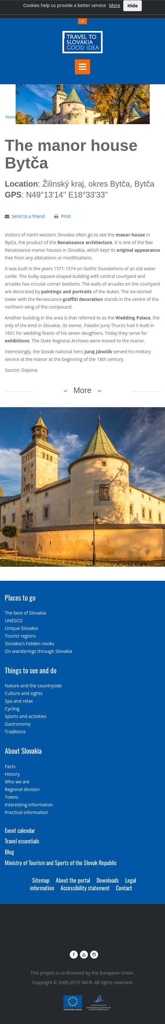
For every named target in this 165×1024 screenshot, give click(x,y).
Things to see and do (30, 670)
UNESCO (14, 620)
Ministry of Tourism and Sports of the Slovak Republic (61, 862)
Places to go (20, 597)
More (114, 5)
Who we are (17, 782)
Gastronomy (18, 724)
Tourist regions (20, 636)
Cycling (12, 709)
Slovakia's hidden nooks (29, 643)
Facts (10, 766)
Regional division (22, 789)
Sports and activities (26, 716)
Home (11, 117)
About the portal (73, 880)
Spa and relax (19, 701)
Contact (124, 888)
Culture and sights (23, 693)
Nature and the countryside (33, 686)
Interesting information (29, 805)
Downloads (108, 880)
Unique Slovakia (21, 628)
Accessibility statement (85, 888)
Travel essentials (22, 841)
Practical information (26, 812)
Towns (11, 797)
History (12, 774)
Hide (132, 6)
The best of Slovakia (25, 613)
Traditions (15, 732)
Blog (9, 852)
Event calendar (20, 830)
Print (66, 216)
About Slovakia (23, 750)
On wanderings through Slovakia (38, 651)
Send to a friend (28, 216)
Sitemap (40, 880)
